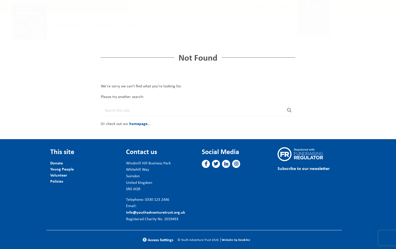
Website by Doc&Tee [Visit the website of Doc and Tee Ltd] (236, 240)
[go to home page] (29, 21)
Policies (56, 181)
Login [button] (313, 6)
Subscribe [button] (342, 6)
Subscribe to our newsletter (304, 168)
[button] (206, 164)
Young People (69, 24)
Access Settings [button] (158, 239)
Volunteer (105, 24)
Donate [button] (313, 24)
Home (212, 6)
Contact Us (284, 6)
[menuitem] (212, 6)
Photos (259, 6)
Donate (56, 163)
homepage (138, 123)
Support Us (138, 24)
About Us (234, 6)
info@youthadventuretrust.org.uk (155, 212)
